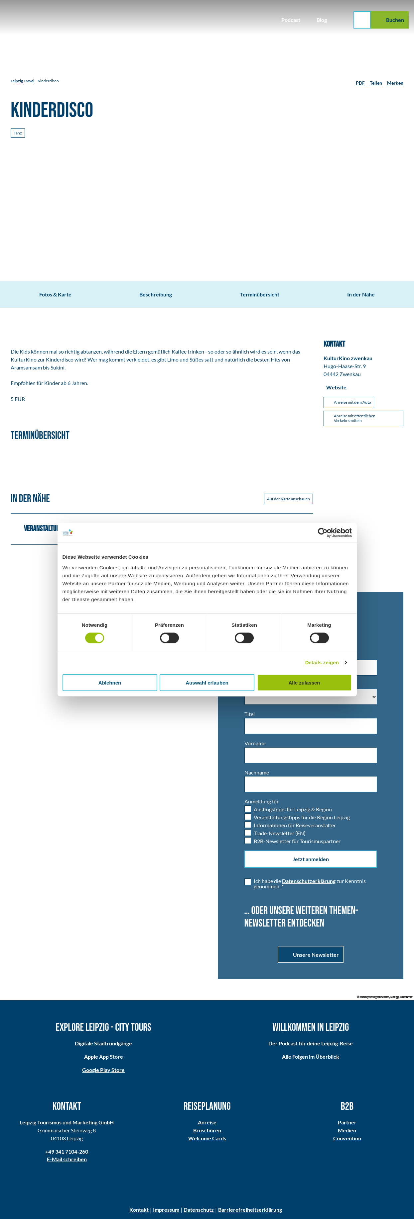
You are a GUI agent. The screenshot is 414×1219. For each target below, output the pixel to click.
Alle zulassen (304, 682)
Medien (347, 1130)
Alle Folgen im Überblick (310, 1056)
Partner (347, 1122)
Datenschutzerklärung (309, 881)
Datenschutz (199, 1209)
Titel (249, 714)
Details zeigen (322, 662)
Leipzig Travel (22, 80)
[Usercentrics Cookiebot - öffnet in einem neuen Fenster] (323, 533)
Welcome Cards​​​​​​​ (207, 1138)
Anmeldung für (261, 801)
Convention (347, 1138)
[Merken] (395, 81)
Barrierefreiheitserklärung (250, 1209)
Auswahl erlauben (207, 682)
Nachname (256, 772)
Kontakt (139, 1209)
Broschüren (207, 1130)
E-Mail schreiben (67, 1159)
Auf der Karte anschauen (288, 498)
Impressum (166, 1209)
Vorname (254, 743)
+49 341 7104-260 (66, 1151)
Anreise (207, 1122)
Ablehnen (109, 682)
